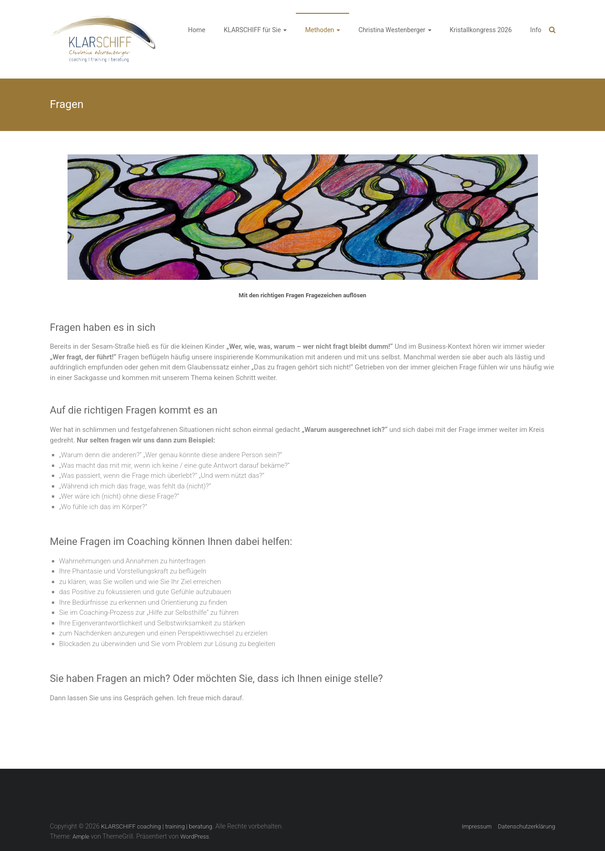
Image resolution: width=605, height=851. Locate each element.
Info (535, 30)
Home (196, 30)
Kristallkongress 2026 (481, 30)
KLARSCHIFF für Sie (252, 30)
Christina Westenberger (391, 30)
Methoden (319, 30)
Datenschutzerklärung (526, 826)
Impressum (477, 826)
